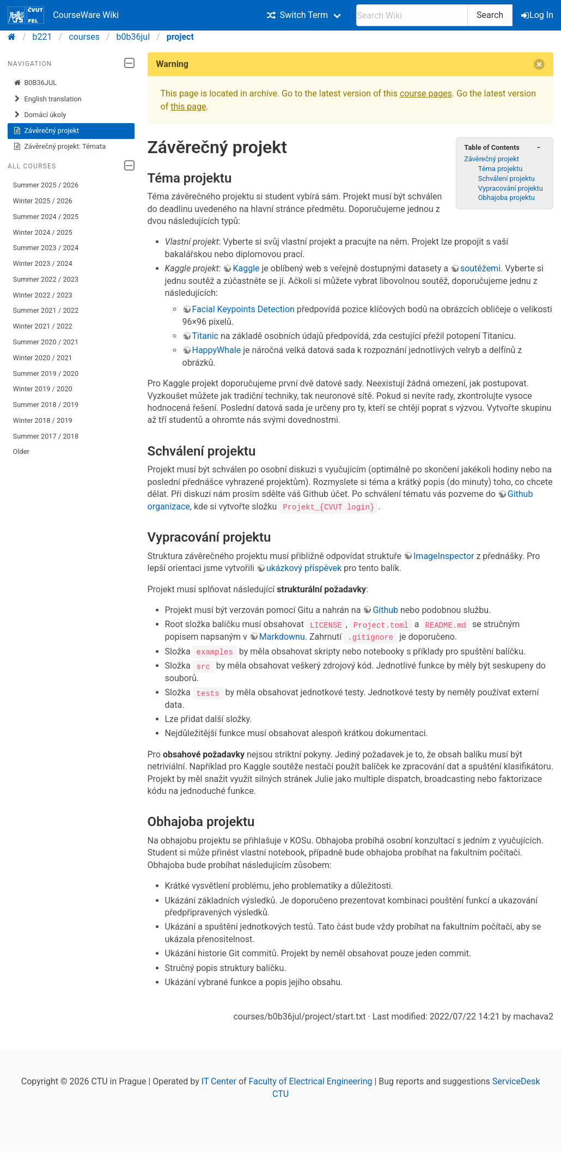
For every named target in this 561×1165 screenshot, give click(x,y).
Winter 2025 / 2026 (42, 201)
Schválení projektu (506, 178)
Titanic (205, 336)
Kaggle (246, 268)
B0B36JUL (35, 82)
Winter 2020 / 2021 (42, 358)
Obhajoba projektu (506, 197)
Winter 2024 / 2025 (42, 232)
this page (188, 106)
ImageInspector (443, 556)
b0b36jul (133, 37)
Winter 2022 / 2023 (42, 295)
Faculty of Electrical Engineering (311, 1081)
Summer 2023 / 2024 (46, 248)
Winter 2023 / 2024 (42, 263)
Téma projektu (500, 169)
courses (84, 37)
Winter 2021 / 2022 (42, 326)
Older (21, 451)
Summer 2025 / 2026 (46, 185)
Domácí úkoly (39, 115)
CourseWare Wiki (63, 15)
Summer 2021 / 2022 (46, 310)
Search (490, 15)
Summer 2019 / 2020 (46, 373)
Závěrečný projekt (46, 130)
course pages (426, 93)
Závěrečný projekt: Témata (59, 146)
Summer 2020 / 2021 (46, 342)
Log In (538, 15)
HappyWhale (216, 350)
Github (385, 610)
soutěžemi (480, 268)
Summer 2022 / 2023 (46, 279)
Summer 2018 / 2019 (46, 405)
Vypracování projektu (510, 188)
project (180, 37)
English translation (47, 99)
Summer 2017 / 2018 (46, 436)
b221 (42, 37)
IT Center (219, 1081)
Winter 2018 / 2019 (42, 420)
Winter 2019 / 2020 (42, 389)
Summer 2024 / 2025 (46, 217)
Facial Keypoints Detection (243, 309)
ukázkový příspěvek (304, 568)
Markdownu (282, 637)
